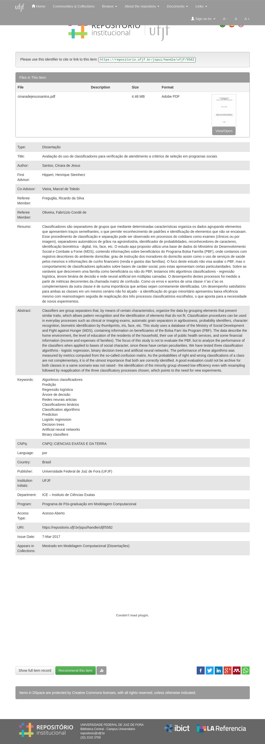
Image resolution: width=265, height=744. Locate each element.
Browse (109, 6)
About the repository (142, 6)
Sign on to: (203, 18)
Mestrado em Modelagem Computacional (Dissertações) (85, 546)
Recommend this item (75, 670)
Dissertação (51, 147)
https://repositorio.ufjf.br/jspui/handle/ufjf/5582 (77, 527)
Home (38, 6)
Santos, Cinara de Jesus (61, 165)
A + (247, 19)
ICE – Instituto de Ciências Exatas (68, 495)
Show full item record (35, 670)
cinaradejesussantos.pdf (36, 96)
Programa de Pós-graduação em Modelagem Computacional (89, 504)
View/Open (223, 131)
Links (201, 6)
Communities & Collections (73, 6)
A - (225, 19)
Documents (177, 6)
